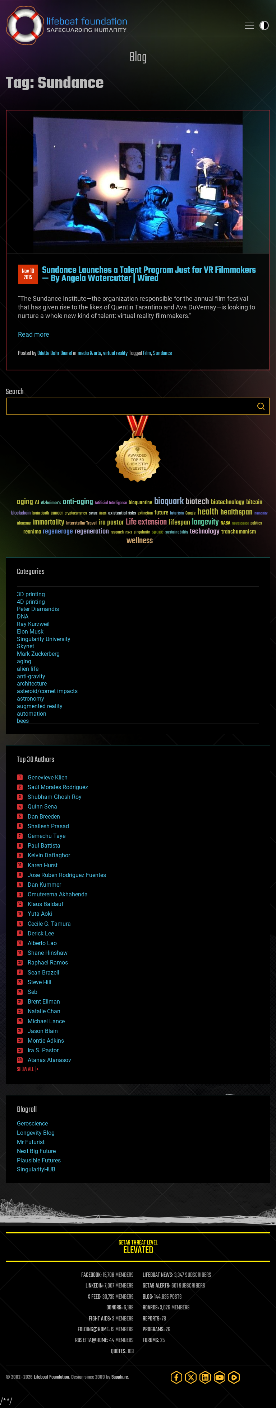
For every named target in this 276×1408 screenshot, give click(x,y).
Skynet (25, 646)
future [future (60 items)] (161, 512)
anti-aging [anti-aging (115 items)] (78, 502)
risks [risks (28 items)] (128, 532)
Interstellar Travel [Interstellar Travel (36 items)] (81, 523)
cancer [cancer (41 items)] (57, 513)
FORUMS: (151, 1340)
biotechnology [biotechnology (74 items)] (227, 502)
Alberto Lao (42, 943)
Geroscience (32, 1123)
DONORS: (114, 1308)
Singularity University (43, 639)
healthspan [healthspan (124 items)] (236, 512)
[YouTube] (219, 1377)
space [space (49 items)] (158, 532)
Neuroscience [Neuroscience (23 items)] (240, 524)
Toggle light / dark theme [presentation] (264, 25)
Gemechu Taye (46, 836)
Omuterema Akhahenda (58, 894)
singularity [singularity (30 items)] (142, 532)
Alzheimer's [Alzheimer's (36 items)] (51, 503)
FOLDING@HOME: (94, 1329)
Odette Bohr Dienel (54, 353)
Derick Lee (41, 933)
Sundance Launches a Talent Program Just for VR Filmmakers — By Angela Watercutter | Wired (149, 274)
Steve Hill (39, 982)
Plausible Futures (39, 1160)
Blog (138, 58)
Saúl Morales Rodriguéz (58, 787)
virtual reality (115, 353)
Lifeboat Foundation (51, 1377)
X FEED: (94, 1297)
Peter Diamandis (38, 609)
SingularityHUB (36, 1169)
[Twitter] (191, 1377)
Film (147, 353)
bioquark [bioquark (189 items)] (169, 502)
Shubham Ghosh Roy (55, 796)
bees (23, 720)
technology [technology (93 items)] (205, 532)
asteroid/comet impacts (47, 691)
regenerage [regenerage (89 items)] (58, 532)
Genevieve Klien (48, 777)
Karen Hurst (43, 865)
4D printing (31, 601)
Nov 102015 (28, 274)
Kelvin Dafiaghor (49, 855)
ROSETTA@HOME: (91, 1340)
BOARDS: (151, 1308)
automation (31, 713)
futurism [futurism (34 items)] (177, 513)
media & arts (89, 353)
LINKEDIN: (95, 1286)
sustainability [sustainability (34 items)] (176, 532)
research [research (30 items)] (117, 532)
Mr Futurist (31, 1142)
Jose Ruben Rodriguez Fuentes (67, 875)
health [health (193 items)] (207, 512)
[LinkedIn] (205, 1377)
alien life (27, 668)
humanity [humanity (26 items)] (261, 514)
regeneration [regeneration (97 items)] (92, 531)
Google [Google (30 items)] (190, 513)
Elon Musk (30, 631)
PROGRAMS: (154, 1329)
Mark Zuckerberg (38, 653)
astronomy (30, 698)
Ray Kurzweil (33, 624)
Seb (32, 992)
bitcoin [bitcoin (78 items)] (254, 502)
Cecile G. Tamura (49, 923)
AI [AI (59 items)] (37, 502)
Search (261, 406)
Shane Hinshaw (48, 952)
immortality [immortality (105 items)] (48, 522)
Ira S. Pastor (43, 1050)
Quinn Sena (42, 806)
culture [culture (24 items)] (93, 514)
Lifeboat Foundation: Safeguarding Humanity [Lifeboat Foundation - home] (120, 25)
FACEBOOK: (91, 1275)
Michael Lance (46, 1021)
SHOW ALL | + (28, 1069)
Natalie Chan (44, 1011)
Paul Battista (44, 845)
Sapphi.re (119, 1377)
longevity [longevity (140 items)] (205, 522)
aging (24, 661)
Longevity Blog (36, 1132)
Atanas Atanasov (49, 1060)
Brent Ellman (44, 1001)
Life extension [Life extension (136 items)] (146, 522)
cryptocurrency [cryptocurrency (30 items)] (76, 513)
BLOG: (148, 1297)
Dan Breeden (44, 816)
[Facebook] (176, 1377)
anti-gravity (31, 676)
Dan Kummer (44, 884)
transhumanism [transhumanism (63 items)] (238, 531)
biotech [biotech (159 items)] (197, 502)
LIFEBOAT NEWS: (158, 1275)
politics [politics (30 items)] (256, 523)
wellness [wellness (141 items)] (139, 541)
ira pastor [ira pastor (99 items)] (111, 522)
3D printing (31, 594)
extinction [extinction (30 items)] (145, 513)
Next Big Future (36, 1151)
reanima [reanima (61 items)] (32, 531)
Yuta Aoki (40, 913)
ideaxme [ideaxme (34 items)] (24, 523)
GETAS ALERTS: (156, 1286)
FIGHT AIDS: (100, 1319)
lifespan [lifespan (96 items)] (179, 522)
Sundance (162, 353)
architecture (32, 683)
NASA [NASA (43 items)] (225, 523)
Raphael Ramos (48, 962)
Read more (33, 334)
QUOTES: (118, 1351)
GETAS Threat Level (138, 1248)
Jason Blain (43, 1031)
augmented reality (40, 706)
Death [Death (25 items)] (102, 514)
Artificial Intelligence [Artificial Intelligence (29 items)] (111, 503)
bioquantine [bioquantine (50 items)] (140, 502)
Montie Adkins (46, 1040)
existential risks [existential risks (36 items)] (122, 513)
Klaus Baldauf (46, 904)
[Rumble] (234, 1377)
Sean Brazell (43, 972)
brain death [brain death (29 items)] (40, 513)
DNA (22, 616)
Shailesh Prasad (48, 826)
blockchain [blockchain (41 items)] (21, 513)
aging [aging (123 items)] (25, 502)
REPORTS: (152, 1319)
